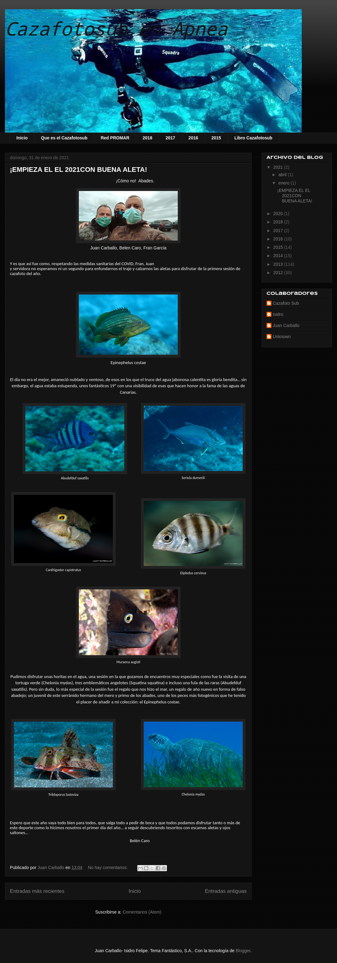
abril (283, 174)
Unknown (282, 336)
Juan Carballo (286, 325)
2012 (278, 272)
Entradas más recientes (37, 891)
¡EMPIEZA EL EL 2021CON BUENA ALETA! (78, 169)
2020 (278, 213)
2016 (193, 137)
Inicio (22, 137)
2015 (216, 137)
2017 (170, 137)
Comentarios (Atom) (142, 912)
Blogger (243, 950)
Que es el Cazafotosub (64, 137)
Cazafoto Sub (286, 303)
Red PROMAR (115, 137)
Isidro (278, 314)
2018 (147, 137)
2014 (278, 255)
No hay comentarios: (108, 867)
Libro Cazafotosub (253, 137)
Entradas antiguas (226, 891)
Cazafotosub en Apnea (116, 28)
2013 (278, 264)
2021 (278, 167)
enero (284, 182)
